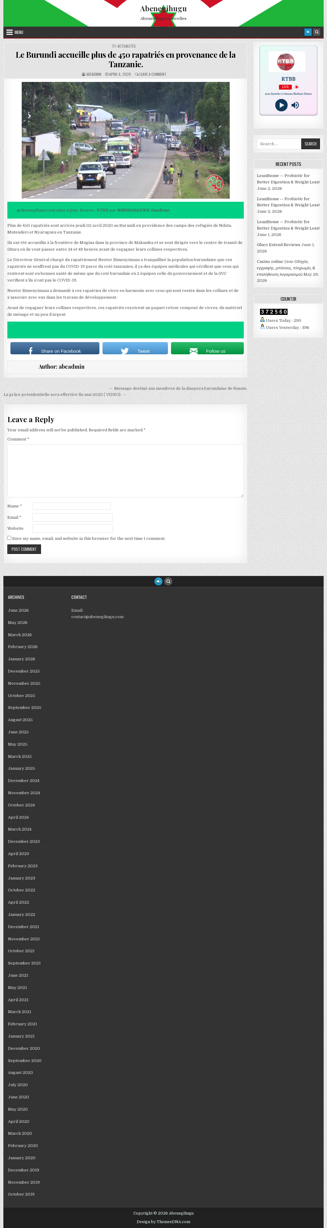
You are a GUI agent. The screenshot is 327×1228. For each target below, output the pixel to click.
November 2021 (24, 939)
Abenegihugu (163, 8)
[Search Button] (316, 32)
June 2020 (18, 1097)
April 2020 (18, 1121)
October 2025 (21, 695)
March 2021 (19, 1011)
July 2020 (18, 1084)
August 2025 (20, 719)
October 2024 (21, 805)
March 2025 (20, 756)
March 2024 (20, 829)
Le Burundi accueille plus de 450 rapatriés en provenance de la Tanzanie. (126, 59)
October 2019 (21, 1194)
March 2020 (20, 1133)
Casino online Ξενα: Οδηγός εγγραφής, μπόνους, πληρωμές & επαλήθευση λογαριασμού (286, 268)
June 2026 (18, 610)
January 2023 (21, 878)
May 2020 (18, 1109)
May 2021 (17, 987)
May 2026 (18, 622)
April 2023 (18, 853)
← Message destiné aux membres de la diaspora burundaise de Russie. (178, 388)
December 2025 (24, 671)
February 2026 (23, 646)
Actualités (126, 46)
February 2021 (22, 1024)
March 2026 (20, 634)
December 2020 (24, 1048)
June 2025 (18, 732)
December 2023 (24, 841)
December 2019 (23, 1170)
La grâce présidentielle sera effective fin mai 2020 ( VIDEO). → (65, 394)
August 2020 (20, 1072)
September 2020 (25, 1060)
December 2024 (23, 780)
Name (14, 506)
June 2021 (18, 975)
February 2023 (23, 866)
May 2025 (18, 744)
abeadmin (93, 74)
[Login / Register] (308, 32)
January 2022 (21, 914)
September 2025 (24, 707)
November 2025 (24, 683)
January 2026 (21, 659)
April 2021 (18, 1000)
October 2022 (21, 890)
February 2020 (23, 1145)
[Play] (281, 105)
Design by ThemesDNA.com (163, 1222)
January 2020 (21, 1158)
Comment (18, 439)
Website (15, 528)
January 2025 (21, 768)
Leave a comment (152, 74)
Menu (19, 32)
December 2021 (23, 926)
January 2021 (21, 1036)
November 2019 (24, 1182)
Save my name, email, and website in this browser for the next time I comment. (88, 538)
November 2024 (24, 793)
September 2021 (24, 963)
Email (14, 517)
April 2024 (18, 817)
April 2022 (18, 902)
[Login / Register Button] (158, 581)
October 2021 (21, 951)
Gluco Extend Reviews (278, 244)
